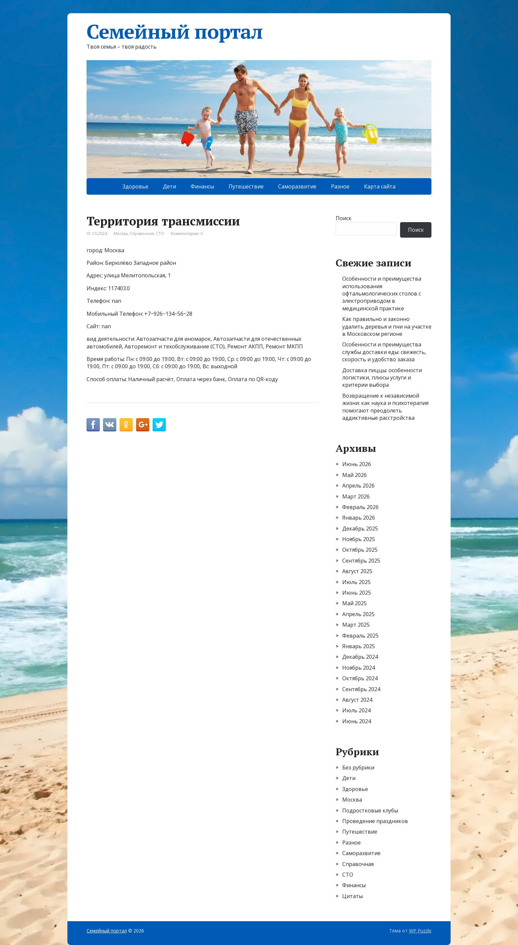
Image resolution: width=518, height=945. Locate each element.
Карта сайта (379, 186)
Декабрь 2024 (360, 656)
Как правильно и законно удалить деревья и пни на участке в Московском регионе (386, 326)
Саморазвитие (297, 186)
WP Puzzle (420, 930)
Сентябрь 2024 (361, 689)
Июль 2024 (356, 710)
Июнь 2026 (356, 464)
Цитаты (352, 896)
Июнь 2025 (356, 592)
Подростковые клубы (370, 810)
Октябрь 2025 (360, 549)
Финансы (202, 186)
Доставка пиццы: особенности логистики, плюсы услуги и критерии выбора (382, 378)
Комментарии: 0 (187, 233)
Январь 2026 (358, 517)
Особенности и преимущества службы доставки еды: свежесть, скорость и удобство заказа (384, 352)
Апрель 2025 (358, 614)
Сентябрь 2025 (361, 560)
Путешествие (246, 186)
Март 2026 (356, 496)
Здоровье (135, 186)
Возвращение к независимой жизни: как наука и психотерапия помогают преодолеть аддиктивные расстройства (385, 406)
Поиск (344, 218)
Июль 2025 (356, 582)
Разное (340, 186)
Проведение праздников (375, 821)
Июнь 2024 (356, 721)
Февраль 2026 (360, 507)
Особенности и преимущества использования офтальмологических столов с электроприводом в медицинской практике (381, 293)
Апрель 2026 (358, 485)
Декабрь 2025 (360, 528)
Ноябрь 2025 (358, 539)
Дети (169, 186)
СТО (160, 233)
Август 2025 (357, 571)
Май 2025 (354, 603)
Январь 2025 (358, 646)
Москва (121, 233)
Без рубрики (358, 767)
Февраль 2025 (360, 635)
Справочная (142, 233)
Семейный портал (175, 31)
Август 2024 (357, 699)
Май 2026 (354, 475)
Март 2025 (356, 624)
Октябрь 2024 (360, 678)
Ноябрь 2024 (358, 667)
